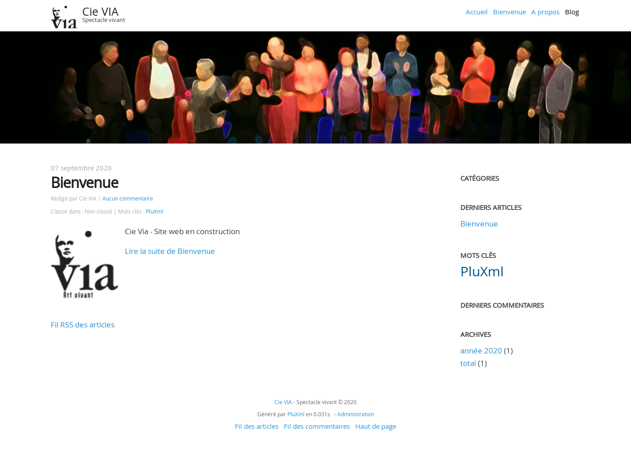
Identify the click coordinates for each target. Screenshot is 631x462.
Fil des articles (256, 426)
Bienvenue (509, 11)
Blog (572, 11)
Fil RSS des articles (83, 324)
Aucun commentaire (127, 198)
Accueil (477, 11)
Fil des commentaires (317, 426)
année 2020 (481, 350)
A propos (545, 11)
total (469, 363)
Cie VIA (100, 11)
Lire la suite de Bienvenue (170, 251)
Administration (355, 414)
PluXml (154, 211)
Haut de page (375, 426)
